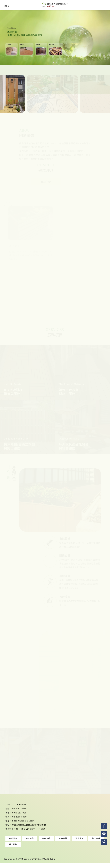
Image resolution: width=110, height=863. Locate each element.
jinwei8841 (21, 804)
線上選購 (96, 838)
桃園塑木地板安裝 (76, 846)
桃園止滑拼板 (91, 846)
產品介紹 (46, 838)
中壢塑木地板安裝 (55, 849)
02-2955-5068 (19, 817)
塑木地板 (15, 846)
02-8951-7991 (19, 808)
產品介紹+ (48, 181)
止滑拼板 (38, 846)
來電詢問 (38, 782)
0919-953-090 (19, 813)
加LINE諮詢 (71, 782)
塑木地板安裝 (26, 846)
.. (40, 859)
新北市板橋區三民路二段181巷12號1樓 (29, 825)
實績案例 (63, 838)
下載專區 (79, 838)
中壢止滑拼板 (69, 849)
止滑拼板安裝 (48, 846)
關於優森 (30, 838)
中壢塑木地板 (40, 849)
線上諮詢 (13, 844)
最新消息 (13, 838)
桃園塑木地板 (61, 846)
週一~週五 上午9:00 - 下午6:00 (31, 829)
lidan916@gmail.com (23, 821)
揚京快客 (19, 859)
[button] (53, 62)
